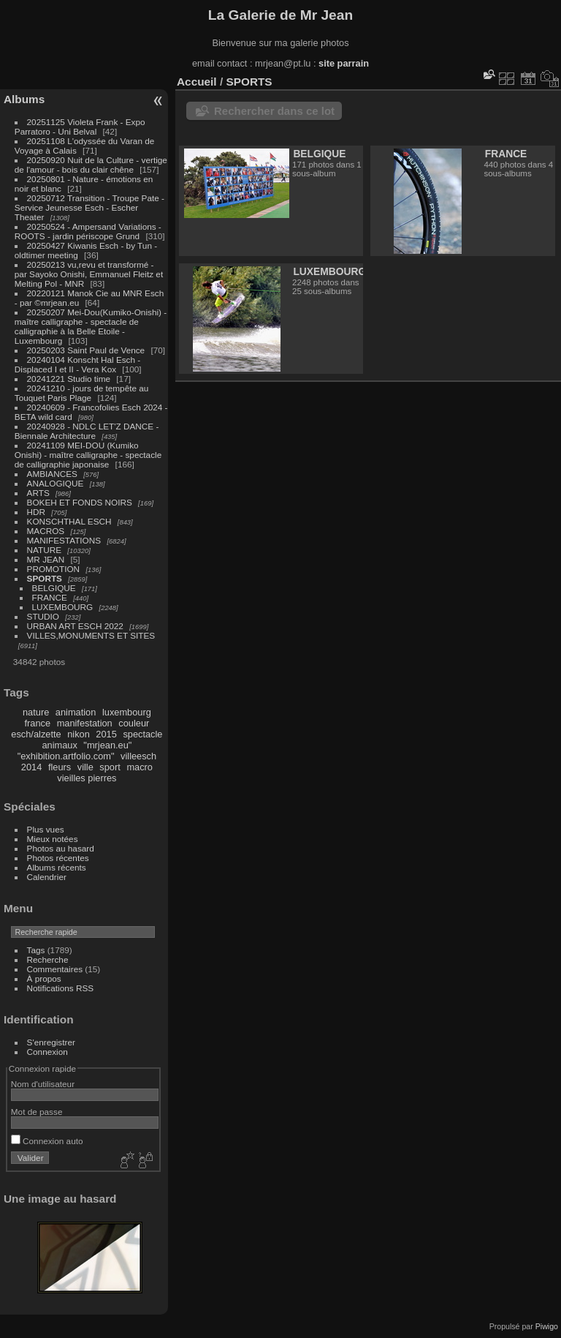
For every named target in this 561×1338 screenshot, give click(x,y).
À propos (44, 978)
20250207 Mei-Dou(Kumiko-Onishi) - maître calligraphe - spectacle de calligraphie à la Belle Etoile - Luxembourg (91, 326)
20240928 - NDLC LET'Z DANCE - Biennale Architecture (87, 430)
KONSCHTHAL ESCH (69, 521)
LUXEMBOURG (63, 607)
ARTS (38, 492)
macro (139, 767)
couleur (133, 723)
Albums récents (56, 867)
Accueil (197, 81)
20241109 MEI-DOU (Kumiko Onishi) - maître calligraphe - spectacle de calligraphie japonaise (88, 454)
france (37, 723)
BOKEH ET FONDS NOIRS (79, 502)
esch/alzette (36, 734)
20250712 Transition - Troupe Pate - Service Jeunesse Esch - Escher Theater (89, 207)
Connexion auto (47, 1141)
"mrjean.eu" (107, 745)
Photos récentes (58, 857)
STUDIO (43, 616)
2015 (106, 734)
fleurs (59, 767)
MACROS (46, 530)
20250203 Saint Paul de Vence (86, 350)
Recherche (48, 959)
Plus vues (45, 829)
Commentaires (55, 969)
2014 (31, 767)
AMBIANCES (52, 473)
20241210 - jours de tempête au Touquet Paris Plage (82, 392)
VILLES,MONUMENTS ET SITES (91, 635)
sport (109, 767)
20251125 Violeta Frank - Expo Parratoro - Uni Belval (80, 126)
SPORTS (44, 578)
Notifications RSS (60, 988)
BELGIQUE (54, 588)
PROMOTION (53, 569)
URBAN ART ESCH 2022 (75, 626)
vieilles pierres (86, 778)
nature (36, 712)
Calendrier (46, 877)
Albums (24, 99)
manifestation (84, 723)
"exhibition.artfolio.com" (66, 756)
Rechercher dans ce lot (274, 111)
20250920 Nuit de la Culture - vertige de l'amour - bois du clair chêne (91, 164)
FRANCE (49, 597)
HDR (36, 511)
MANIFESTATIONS (64, 540)
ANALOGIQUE (55, 483)
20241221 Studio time (70, 378)
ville (85, 767)
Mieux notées (52, 838)
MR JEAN (46, 559)
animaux (59, 745)
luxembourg (126, 712)
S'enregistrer (51, 1042)
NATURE (44, 550)
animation (76, 712)
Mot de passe (37, 1111)
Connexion (47, 1051)
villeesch (138, 756)
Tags (36, 950)
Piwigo (546, 1326)
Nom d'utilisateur (43, 1084)
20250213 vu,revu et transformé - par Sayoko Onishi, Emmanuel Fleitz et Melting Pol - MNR (89, 274)
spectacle (142, 734)
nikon (78, 734)
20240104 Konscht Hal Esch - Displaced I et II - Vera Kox (77, 364)
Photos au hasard (60, 848)
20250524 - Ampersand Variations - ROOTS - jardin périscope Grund (88, 231)
